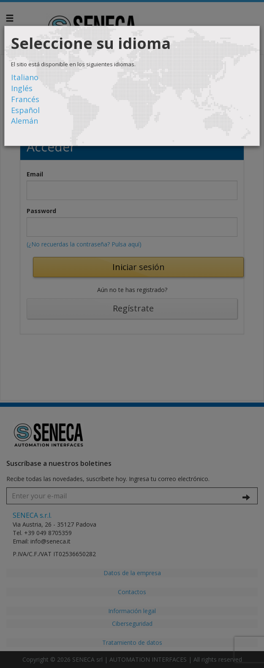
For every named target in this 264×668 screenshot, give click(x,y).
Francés (25, 99)
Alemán (24, 121)
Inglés (22, 88)
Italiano (24, 77)
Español (25, 110)
